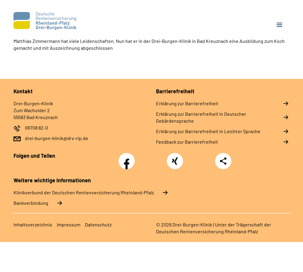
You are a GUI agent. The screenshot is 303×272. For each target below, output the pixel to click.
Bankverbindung (31, 203)
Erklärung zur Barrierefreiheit (187, 103)
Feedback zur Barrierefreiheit (187, 142)
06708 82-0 (36, 127)
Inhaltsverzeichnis (33, 224)
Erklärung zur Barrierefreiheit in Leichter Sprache (208, 131)
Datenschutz (98, 224)
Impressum (68, 224)
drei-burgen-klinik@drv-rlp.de (56, 138)
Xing (175, 158)
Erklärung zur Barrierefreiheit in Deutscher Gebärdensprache (201, 117)
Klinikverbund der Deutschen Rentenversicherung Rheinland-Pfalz (84, 192)
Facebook (128, 158)
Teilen (223, 161)
